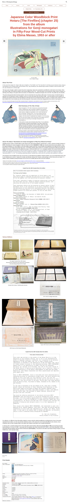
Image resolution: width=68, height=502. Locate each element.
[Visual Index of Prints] (39, 8)
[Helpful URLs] (28, 8)
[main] (34, 26)
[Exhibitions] (50, 5)
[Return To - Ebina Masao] (34, 12)
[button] (66, 1)
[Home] (7, 5)
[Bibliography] (39, 5)
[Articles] (18, 5)
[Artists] (28, 5)
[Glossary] (61, 5)
